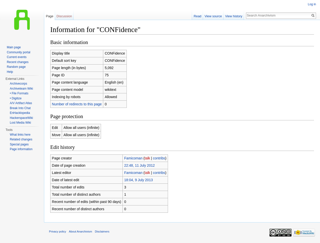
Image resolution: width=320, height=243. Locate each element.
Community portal (18, 52)
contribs (159, 158)
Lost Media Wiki (20, 122)
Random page (16, 67)
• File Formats (19, 93)
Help (10, 72)
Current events (16, 57)
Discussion (64, 16)
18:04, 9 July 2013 (138, 180)
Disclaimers (102, 231)
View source (213, 16)
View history (233, 16)
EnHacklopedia (20, 113)
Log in (312, 4)
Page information (21, 149)
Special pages (19, 144)
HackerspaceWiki (21, 118)
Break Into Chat (20, 108)
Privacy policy (57, 231)
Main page (14, 47)
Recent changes (17, 62)
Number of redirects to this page (77, 104)
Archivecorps (18, 83)
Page (49, 16)
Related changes (21, 139)
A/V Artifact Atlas (21, 103)
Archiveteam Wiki (21, 88)
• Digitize (16, 98)
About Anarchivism (80, 231)
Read (198, 16)
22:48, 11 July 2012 (139, 165)
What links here (20, 134)
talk (147, 158)
